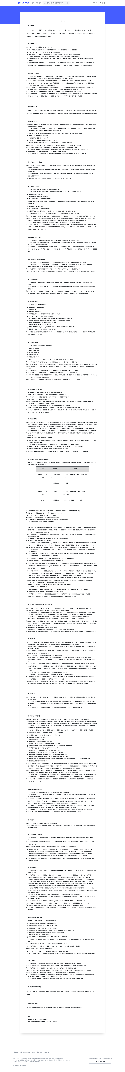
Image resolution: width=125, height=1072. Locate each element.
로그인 (95, 3)
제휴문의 (46, 1052)
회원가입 (102, 3)
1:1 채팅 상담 (100, 1062)
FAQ (33, 1052)
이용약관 (15, 1052)
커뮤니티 (38, 3)
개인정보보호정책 (25, 1052)
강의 (33, 3)
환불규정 (39, 1052)
